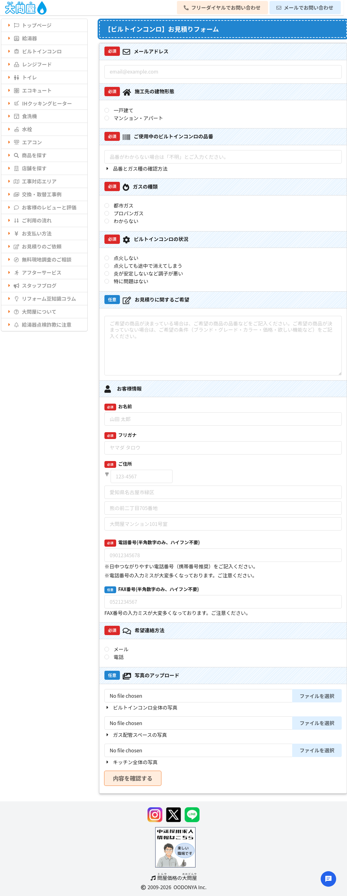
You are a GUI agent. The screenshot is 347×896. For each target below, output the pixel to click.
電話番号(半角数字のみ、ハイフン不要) (152, 542)
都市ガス (124, 205)
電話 (119, 657)
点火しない (126, 258)
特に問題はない (131, 281)
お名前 (118, 406)
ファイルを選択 (317, 696)
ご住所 (118, 464)
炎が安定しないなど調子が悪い (148, 273)
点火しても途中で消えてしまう (148, 265)
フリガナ (120, 435)
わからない (126, 221)
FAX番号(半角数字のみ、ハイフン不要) (151, 589)
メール (121, 649)
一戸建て (124, 110)
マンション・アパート (138, 118)
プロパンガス (129, 213)
